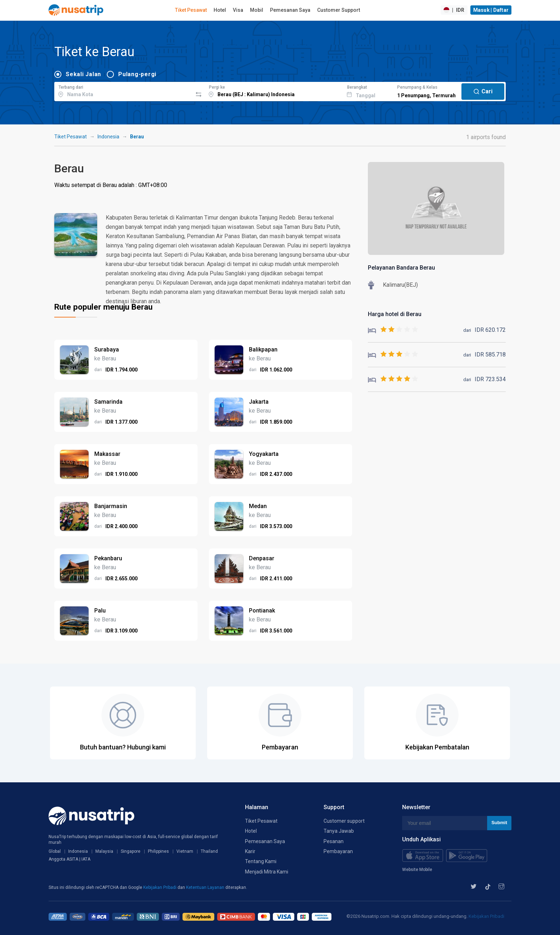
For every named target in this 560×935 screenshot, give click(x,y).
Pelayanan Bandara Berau (401, 267)
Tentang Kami (260, 861)
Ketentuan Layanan (205, 887)
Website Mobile (417, 869)
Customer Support (338, 10)
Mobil (256, 10)
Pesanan (334, 841)
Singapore (130, 851)
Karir (250, 851)
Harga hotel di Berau (394, 314)
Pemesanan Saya (290, 10)
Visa (238, 10)
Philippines (158, 851)
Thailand (209, 851)
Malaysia (104, 851)
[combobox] (123, 90)
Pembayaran (338, 851)
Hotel (220, 10)
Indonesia (108, 136)
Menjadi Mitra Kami (266, 872)
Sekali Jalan (83, 74)
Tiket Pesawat (191, 10)
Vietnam (184, 851)
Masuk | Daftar (491, 10)
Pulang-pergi (137, 74)
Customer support (344, 821)
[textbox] (123, 90)
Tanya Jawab (339, 831)
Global (55, 851)
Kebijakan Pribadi (160, 887)
